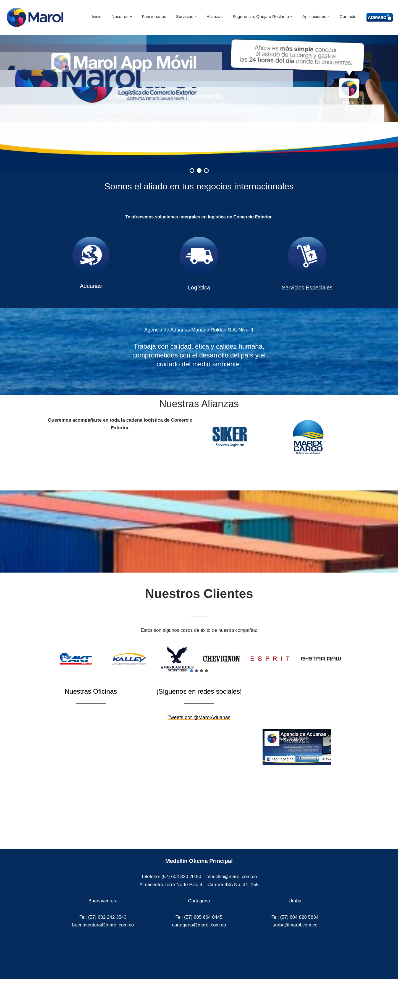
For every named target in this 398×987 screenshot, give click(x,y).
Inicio (97, 16)
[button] (131, 16)
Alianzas (215, 16)
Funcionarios (154, 16)
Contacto (348, 16)
